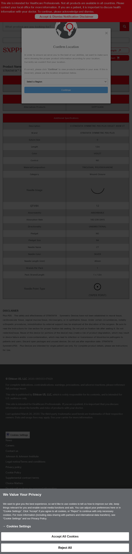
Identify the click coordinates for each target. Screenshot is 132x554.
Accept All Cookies (64, 538)
